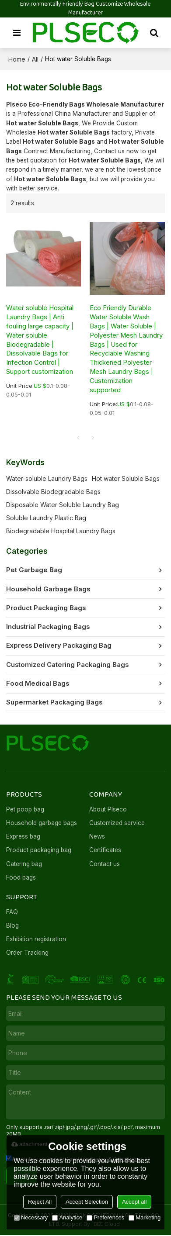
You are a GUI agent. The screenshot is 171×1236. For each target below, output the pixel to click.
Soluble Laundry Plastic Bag (46, 518)
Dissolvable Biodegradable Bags (53, 492)
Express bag (23, 837)
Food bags (21, 878)
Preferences (105, 1217)
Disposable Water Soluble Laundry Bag (62, 505)
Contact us (104, 864)
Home (16, 59)
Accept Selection (87, 1201)
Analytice (67, 1217)
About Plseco (108, 809)
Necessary (31, 1217)
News (97, 837)
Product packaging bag (39, 850)
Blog (12, 926)
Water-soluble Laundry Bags (46, 479)
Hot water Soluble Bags (126, 479)
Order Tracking (27, 953)
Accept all (134, 1201)
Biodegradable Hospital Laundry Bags (60, 531)
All (35, 59)
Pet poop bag (25, 809)
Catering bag (24, 864)
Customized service (117, 823)
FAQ (12, 912)
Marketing (145, 1217)
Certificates (105, 850)
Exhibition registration (36, 939)
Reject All (40, 1201)
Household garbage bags (41, 823)
